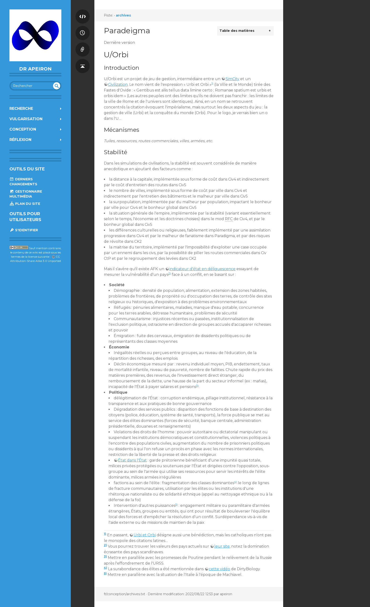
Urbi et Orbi (145, 535)
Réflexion (20, 139)
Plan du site (24, 204)
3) (197, 385)
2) (169, 273)
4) (235, 481)
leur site (222, 546)
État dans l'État (132, 460)
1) (212, 83)
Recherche (21, 108)
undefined (56, 85)
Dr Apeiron (35, 69)
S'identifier (23, 230)
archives (123, 15)
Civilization (118, 84)
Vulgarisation (25, 119)
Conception (22, 129)
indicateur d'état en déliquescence (202, 269)
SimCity (232, 79)
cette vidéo (219, 569)
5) (176, 504)
